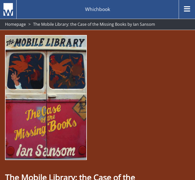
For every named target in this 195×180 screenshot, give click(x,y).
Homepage (15, 24)
